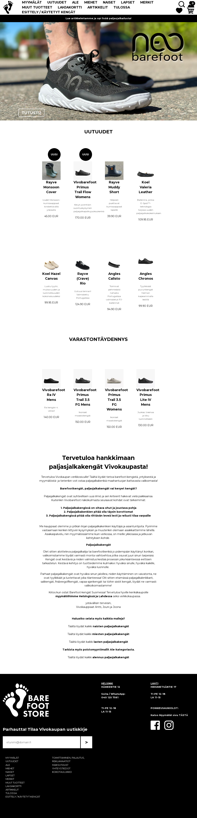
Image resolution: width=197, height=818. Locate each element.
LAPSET (128, 2)
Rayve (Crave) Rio (83, 278)
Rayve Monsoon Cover (51, 187)
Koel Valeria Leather (145, 187)
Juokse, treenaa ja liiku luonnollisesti (145, 415)
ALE (75, 2)
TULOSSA (121, 7)
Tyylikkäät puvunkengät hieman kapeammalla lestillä (145, 293)
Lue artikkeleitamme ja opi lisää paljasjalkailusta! (98, 18)
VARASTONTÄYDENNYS (98, 339)
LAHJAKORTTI (70, 7)
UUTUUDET (57, 2)
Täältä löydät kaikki (98, 626)
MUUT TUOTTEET (37, 7)
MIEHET (90, 2)
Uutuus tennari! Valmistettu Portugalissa (82, 294)
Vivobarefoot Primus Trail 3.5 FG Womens (116, 399)
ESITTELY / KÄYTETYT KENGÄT (48, 12)
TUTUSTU (31, 113)
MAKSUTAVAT (60, 765)
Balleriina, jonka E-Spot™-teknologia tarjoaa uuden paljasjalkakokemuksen (148, 207)
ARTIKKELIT (97, 7)
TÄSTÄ (183, 715)
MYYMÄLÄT (32, 2)
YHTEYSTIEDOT (61, 768)
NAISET (109, 2)
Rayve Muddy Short (114, 187)
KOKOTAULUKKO (62, 772)
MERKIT (147, 2)
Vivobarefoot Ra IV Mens (53, 395)
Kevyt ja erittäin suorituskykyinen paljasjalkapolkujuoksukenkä (89, 208)
